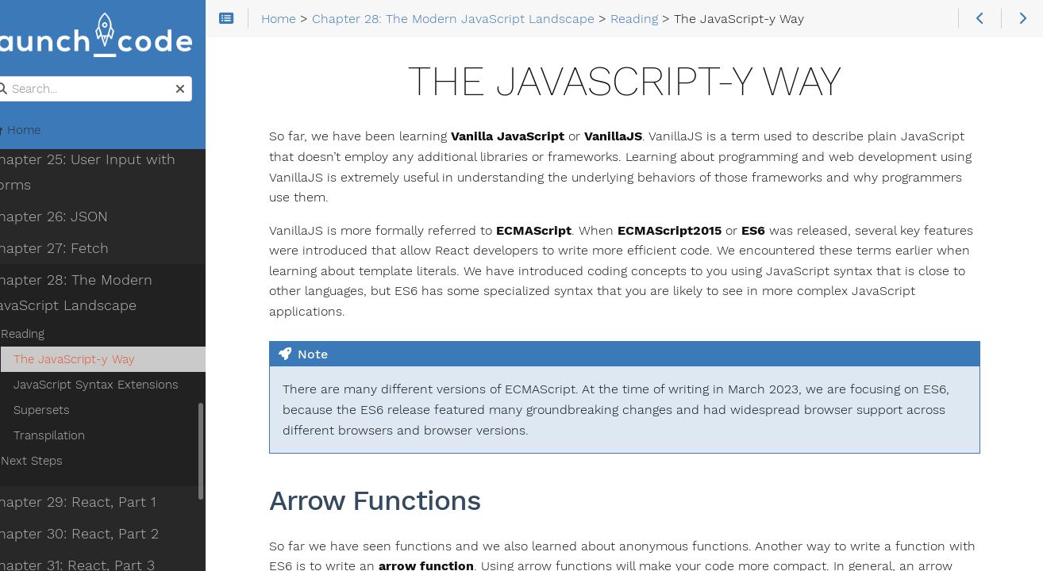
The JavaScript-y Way (99, 361)
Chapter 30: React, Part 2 (98, 535)
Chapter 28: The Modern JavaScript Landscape (95, 294)
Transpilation (74, 437)
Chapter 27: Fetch (73, 250)
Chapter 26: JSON (73, 218)
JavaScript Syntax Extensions (120, 386)
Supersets (66, 411)
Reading (47, 335)
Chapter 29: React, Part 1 (96, 504)
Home (39, 132)
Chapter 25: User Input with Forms (106, 173)
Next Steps (56, 462)
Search (13, 78)
